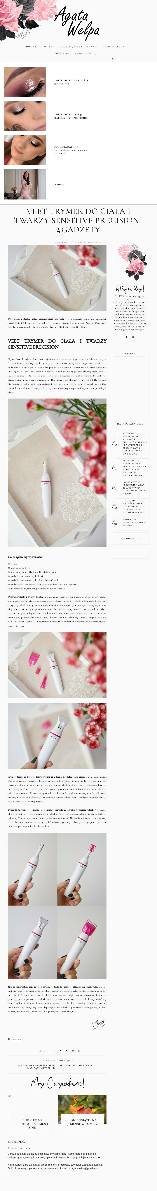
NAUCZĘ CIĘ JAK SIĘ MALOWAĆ (77, 47)
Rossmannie (65, 272)
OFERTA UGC (61, 53)
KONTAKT (102, 1186)
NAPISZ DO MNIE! (83, 53)
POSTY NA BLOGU (112, 47)
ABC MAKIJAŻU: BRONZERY (75, 978)
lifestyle (17, 952)
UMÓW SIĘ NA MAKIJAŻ (37, 47)
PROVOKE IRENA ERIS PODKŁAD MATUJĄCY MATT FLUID (35, 979)
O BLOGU (57, 1186)
